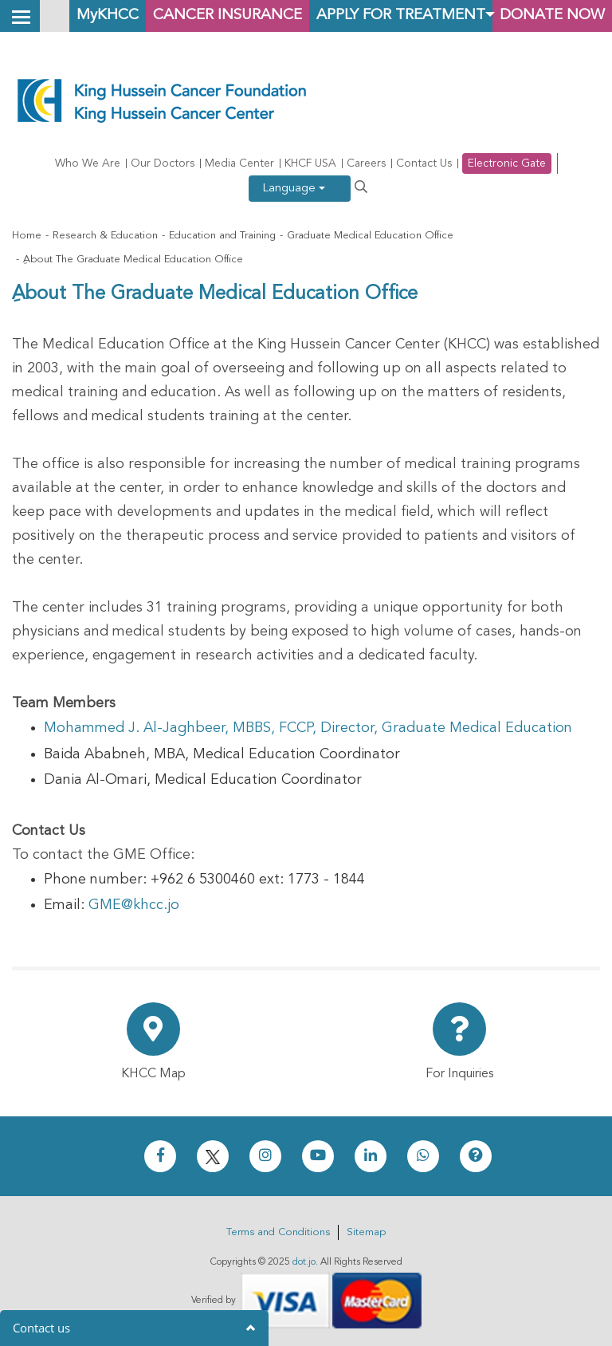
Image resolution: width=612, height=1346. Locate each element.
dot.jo (304, 1262)
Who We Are (87, 163)
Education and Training (222, 235)
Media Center (239, 163)
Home (26, 235)
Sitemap (366, 1232)
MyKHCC (107, 15)
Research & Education (105, 235)
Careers (366, 163)
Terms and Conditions (278, 1232)
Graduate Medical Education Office (370, 235)
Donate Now (552, 15)
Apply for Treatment (400, 15)
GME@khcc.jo (133, 905)
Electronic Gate (507, 163)
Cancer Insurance (227, 15)
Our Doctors (162, 163)
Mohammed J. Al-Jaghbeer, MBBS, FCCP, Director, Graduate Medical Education (308, 728)
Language (293, 189)
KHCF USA (310, 163)
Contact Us (424, 163)
